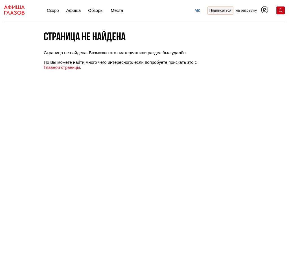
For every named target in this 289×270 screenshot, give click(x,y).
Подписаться (220, 10)
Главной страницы (62, 67)
